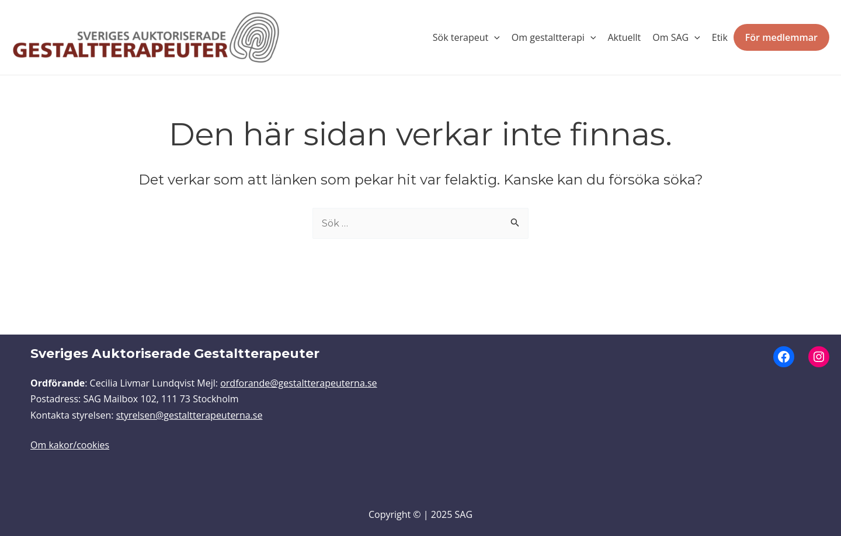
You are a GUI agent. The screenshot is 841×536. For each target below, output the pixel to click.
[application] (494, 37)
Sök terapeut (466, 37)
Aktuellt (624, 37)
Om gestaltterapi (554, 37)
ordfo (232, 383)
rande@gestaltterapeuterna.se (310, 383)
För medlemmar (781, 37)
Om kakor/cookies (69, 444)
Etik (720, 37)
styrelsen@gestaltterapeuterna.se (189, 415)
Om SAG (676, 37)
